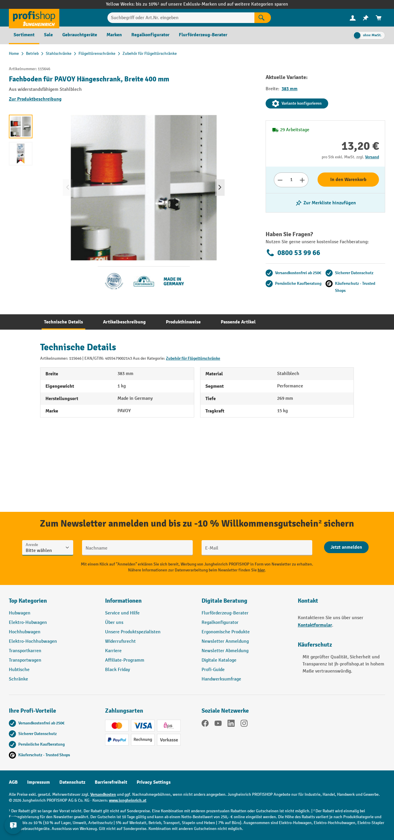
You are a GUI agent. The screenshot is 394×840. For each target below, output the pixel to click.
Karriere (113, 651)
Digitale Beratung (224, 600)
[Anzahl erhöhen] (302, 179)
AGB (13, 782)
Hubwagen (19, 613)
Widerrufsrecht (120, 641)
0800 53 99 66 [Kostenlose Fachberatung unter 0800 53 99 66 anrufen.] (293, 252)
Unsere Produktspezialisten (133, 632)
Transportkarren (25, 651)
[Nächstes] (220, 187)
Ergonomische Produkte (226, 632)
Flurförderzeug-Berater (225, 613)
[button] (245, 603)
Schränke (18, 679)
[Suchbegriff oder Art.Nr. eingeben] (181, 17)
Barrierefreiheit (111, 782)
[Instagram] (244, 724)
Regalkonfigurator (220, 622)
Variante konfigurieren (297, 103)
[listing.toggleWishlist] (325, 202)
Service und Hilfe (122, 613)
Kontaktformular (315, 625)
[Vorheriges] (67, 187)
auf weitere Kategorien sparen (257, 4)
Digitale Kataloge (219, 660)
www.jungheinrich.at (127, 800)
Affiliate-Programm (124, 660)
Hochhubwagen (24, 632)
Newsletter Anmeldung (225, 641)
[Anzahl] (291, 179)
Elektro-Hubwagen (28, 622)
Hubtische (19, 670)
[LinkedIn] (231, 724)
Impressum (38, 782)
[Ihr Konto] (352, 18)
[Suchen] (262, 17)
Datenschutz (72, 782)
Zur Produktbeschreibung (35, 99)
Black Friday (117, 670)
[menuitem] (352, 18)
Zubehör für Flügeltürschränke (193, 358)
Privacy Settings (154, 782)
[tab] (63, 322)
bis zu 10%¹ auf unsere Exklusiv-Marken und (181, 4)
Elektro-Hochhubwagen (33, 641)
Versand (372, 157)
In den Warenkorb (348, 180)
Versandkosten (103, 794)
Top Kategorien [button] (28, 600)
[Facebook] (205, 724)
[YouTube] (218, 724)
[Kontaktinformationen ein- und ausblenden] (15, 825)
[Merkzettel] (365, 18)
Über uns (114, 622)
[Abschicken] (346, 547)
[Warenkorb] (378, 18)
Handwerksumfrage (221, 679)
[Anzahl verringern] (280, 179)
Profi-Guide (213, 670)
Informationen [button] (123, 600)
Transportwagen (25, 660)
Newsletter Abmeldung (225, 651)
